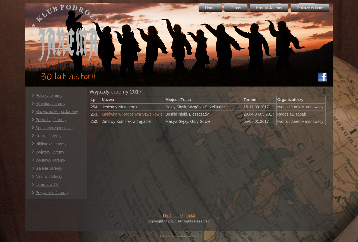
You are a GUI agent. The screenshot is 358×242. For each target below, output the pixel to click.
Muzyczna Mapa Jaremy (57, 111)
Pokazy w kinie (310, 8)
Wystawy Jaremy (50, 160)
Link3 (190, 216)
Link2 (179, 216)
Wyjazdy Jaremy (50, 152)
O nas (235, 8)
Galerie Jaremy (49, 168)
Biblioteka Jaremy (51, 144)
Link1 (167, 216)
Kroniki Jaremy (269, 8)
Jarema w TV (47, 184)
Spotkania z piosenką (54, 128)
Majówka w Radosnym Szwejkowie (133, 114)
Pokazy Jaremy (49, 95)
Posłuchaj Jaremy (51, 120)
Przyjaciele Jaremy (52, 192)
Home (210, 8)
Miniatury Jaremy (50, 103)
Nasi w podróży (49, 176)
